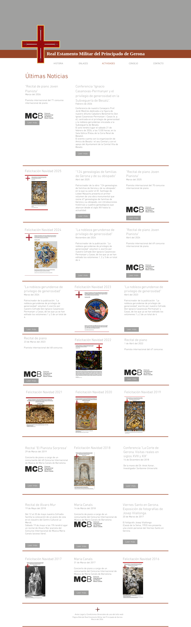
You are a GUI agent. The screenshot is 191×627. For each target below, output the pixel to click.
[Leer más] (32, 123)
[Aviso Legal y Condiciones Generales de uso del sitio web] (99, 614)
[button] (58, 64)
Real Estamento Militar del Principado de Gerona (96, 53)
